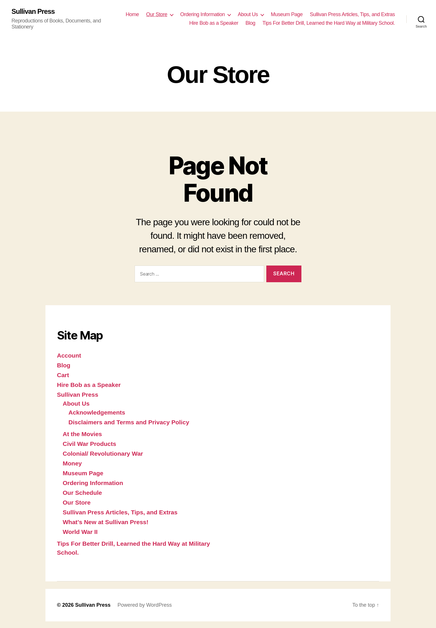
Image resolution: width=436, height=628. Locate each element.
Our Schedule (82, 492)
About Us (248, 14)
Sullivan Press (33, 11)
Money (72, 463)
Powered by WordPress (144, 605)
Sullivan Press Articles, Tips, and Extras (352, 14)
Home (132, 14)
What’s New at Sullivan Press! (105, 522)
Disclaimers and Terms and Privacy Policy (128, 422)
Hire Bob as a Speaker (213, 23)
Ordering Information (202, 14)
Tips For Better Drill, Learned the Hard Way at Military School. (329, 23)
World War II (80, 531)
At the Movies (82, 434)
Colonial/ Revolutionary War (103, 453)
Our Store (156, 14)
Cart (63, 375)
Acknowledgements (96, 412)
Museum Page (287, 14)
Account (69, 355)
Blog (250, 23)
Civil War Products (89, 443)
